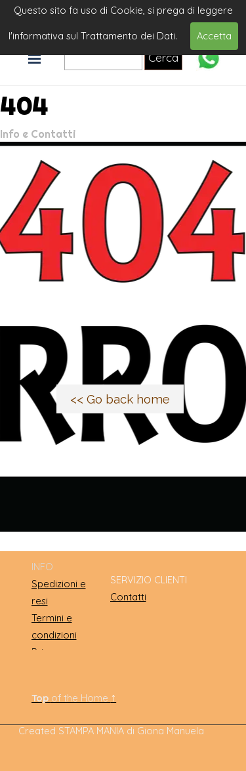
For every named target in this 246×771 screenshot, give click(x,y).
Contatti (128, 597)
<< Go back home (120, 399)
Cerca (163, 57)
